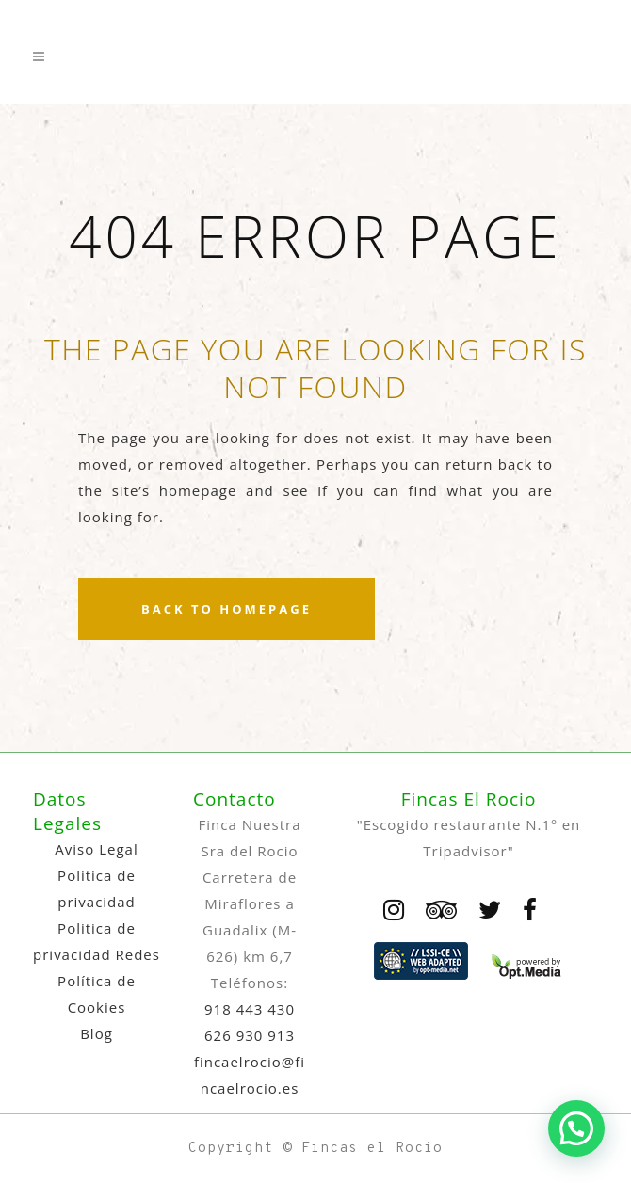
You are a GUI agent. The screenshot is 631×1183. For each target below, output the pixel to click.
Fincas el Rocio (372, 1149)
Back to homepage (226, 608)
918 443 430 (249, 1008)
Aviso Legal (96, 848)
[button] (576, 1128)
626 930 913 (249, 1035)
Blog (96, 1033)
